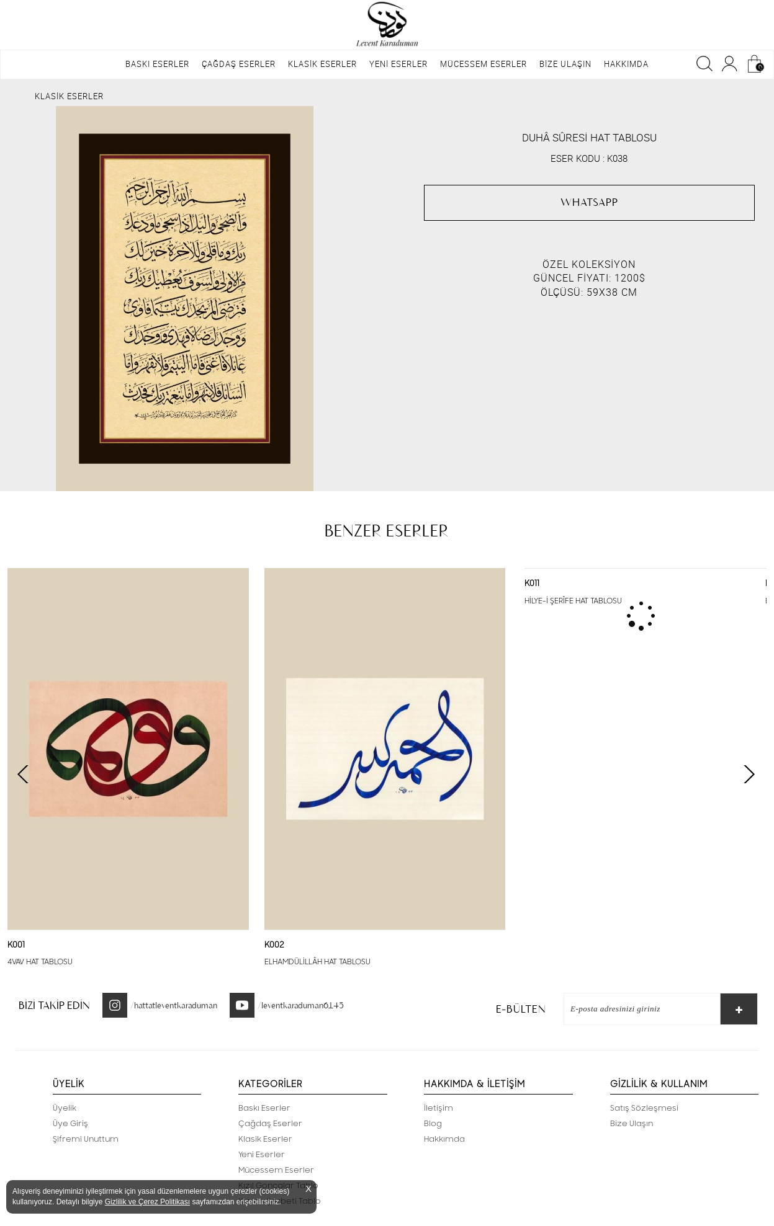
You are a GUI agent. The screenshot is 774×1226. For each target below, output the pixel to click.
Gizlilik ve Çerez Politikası (147, 1201)
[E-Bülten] (636, 1008)
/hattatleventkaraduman (173, 1005)
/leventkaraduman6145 (301, 1005)
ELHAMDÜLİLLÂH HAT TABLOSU (317, 961)
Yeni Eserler (261, 1154)
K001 (16, 945)
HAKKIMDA (626, 63)
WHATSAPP (589, 202)
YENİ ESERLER (398, 63)
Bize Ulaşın (631, 1123)
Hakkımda (444, 1139)
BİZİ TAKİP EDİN (54, 1005)
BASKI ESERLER (157, 63)
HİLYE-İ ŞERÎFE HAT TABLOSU (573, 601)
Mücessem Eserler (276, 1170)
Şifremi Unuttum (86, 1139)
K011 (531, 584)
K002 (274, 945)
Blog (433, 1123)
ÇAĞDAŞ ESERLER (239, 63)
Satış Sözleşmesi (644, 1108)
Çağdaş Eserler (270, 1123)
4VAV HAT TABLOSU (40, 961)
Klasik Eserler (265, 1139)
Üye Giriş (70, 1123)
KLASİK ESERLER (322, 63)
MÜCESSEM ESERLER (483, 63)
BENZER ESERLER (387, 531)
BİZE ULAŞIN (565, 63)
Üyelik (64, 1108)
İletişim (438, 1108)
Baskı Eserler (264, 1108)
